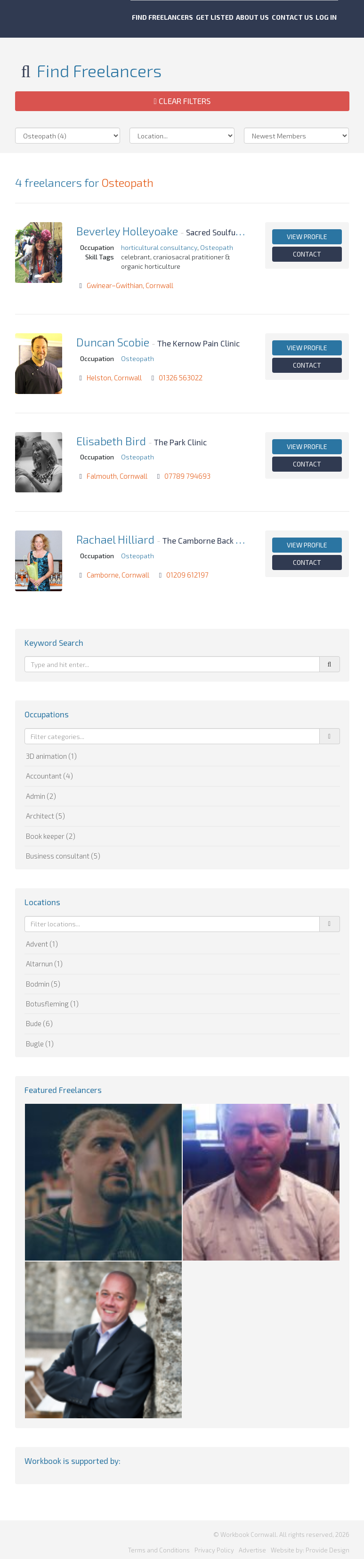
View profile (307, 237)
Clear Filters (182, 100)
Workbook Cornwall (47, 19)
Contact (307, 254)
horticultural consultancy (159, 247)
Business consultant (63, 856)
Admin (41, 796)
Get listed (207, 19)
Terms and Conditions (159, 1544)
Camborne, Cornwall (118, 575)
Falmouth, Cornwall (117, 476)
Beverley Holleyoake (127, 231)
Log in (339, 19)
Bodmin (43, 984)
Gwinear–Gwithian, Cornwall (130, 285)
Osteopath (127, 182)
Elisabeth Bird (111, 441)
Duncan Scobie (112, 342)
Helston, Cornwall (114, 377)
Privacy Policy (214, 1544)
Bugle (40, 1043)
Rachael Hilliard (115, 539)
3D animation (51, 756)
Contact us (298, 19)
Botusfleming (52, 1003)
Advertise (252, 1544)
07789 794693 (187, 476)
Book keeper (50, 836)
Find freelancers (148, 19)
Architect (45, 816)
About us (251, 19)
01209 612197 (187, 575)
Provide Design (327, 1544)
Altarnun (44, 963)
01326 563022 (180, 377)
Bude (39, 1023)
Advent (42, 944)
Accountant (49, 775)
